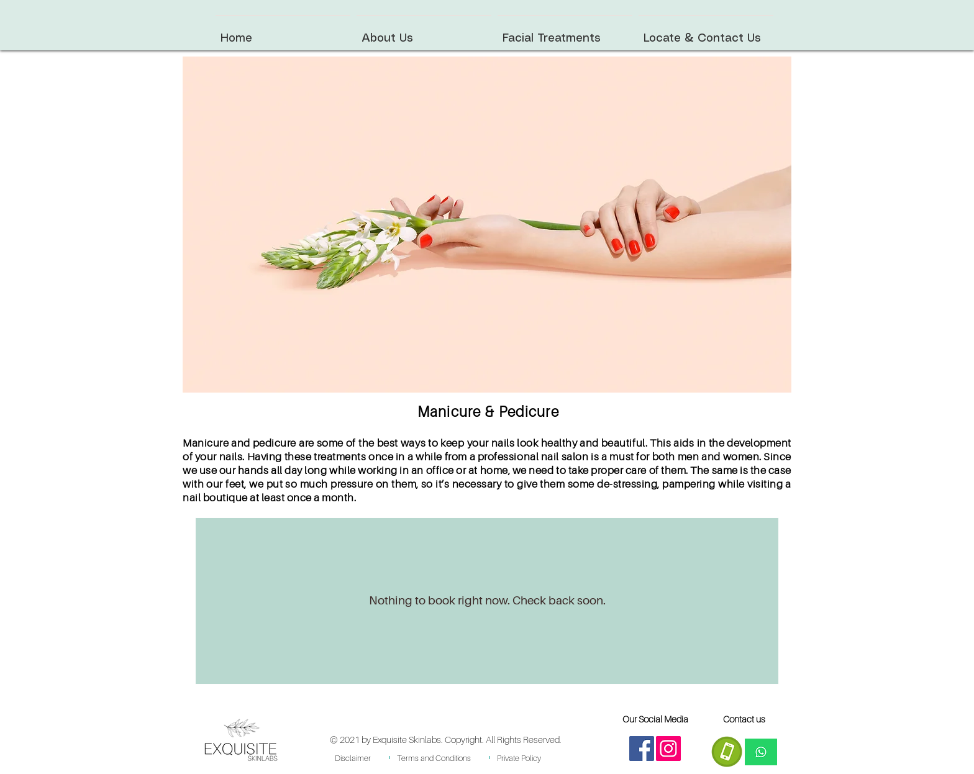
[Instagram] (668, 748)
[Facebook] (641, 748)
